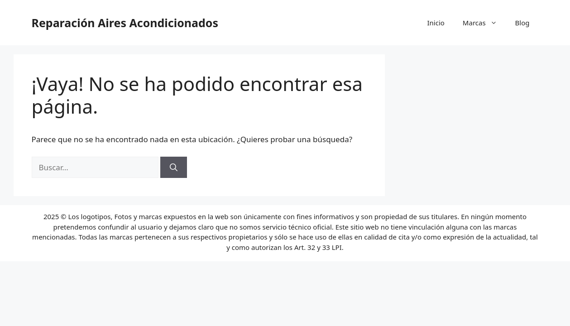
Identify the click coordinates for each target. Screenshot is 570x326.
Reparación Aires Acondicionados (125, 22)
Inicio (435, 22)
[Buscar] (173, 167)
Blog (522, 22)
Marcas (484, 22)
